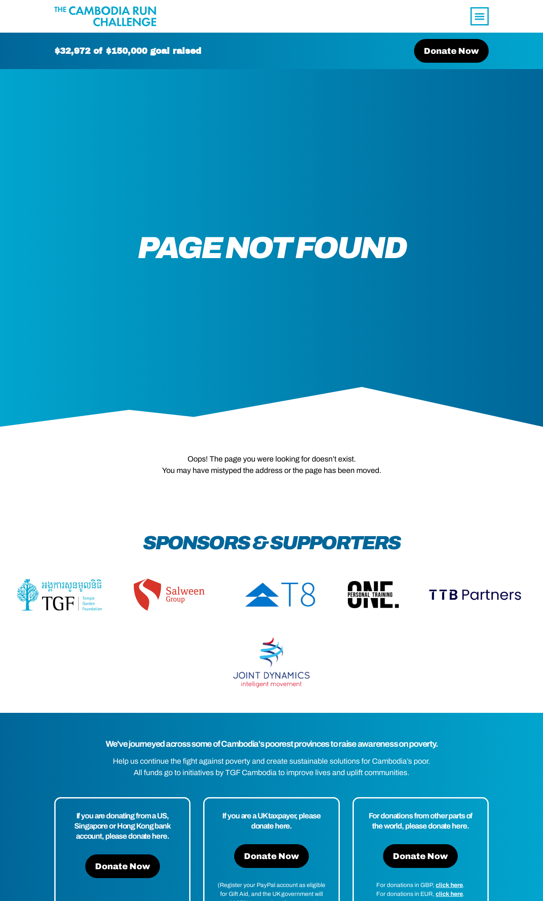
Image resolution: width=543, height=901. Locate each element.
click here (449, 887)
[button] (479, 16)
